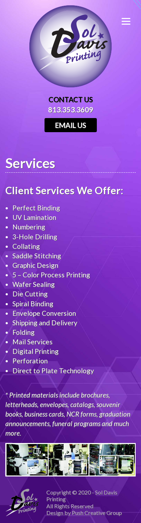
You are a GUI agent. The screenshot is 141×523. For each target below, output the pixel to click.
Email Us (70, 125)
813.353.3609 (70, 109)
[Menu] (131, 20)
